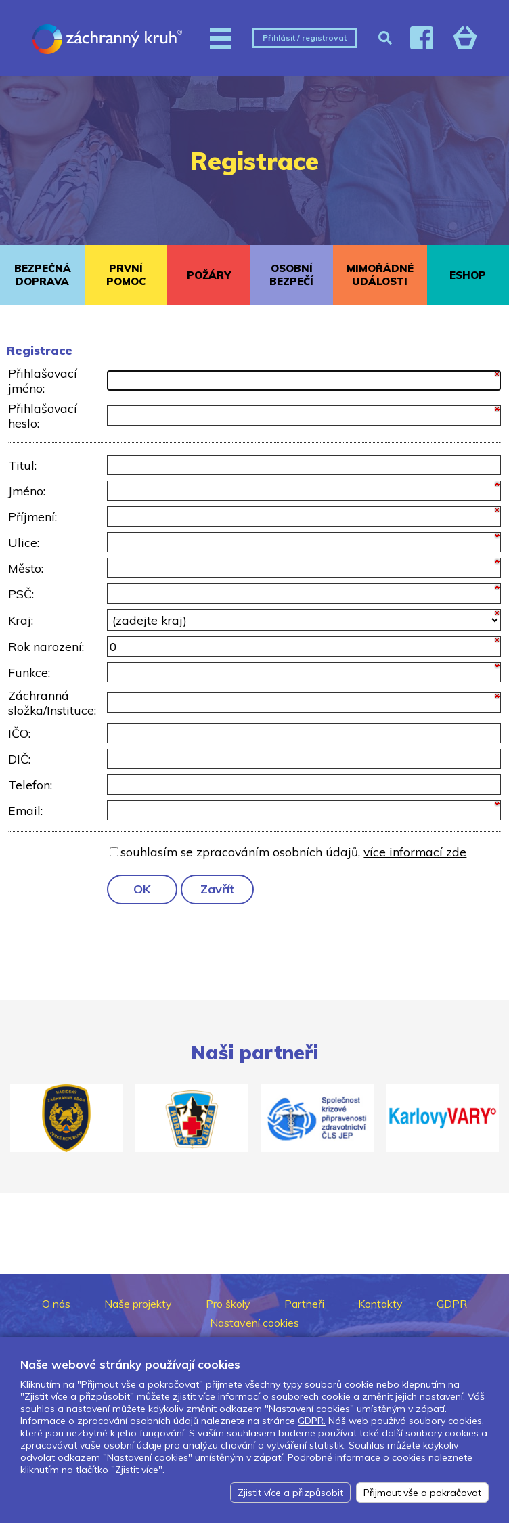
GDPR (452, 1303)
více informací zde (414, 851)
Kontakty (380, 1303)
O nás (56, 1303)
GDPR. (312, 1421)
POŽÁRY (209, 275)
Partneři (304, 1303)
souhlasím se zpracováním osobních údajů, (293, 851)
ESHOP (467, 275)
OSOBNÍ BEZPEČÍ (291, 275)
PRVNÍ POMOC (126, 275)
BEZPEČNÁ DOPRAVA (42, 275)
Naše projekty (138, 1303)
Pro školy (228, 1303)
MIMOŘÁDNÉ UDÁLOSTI (380, 275)
